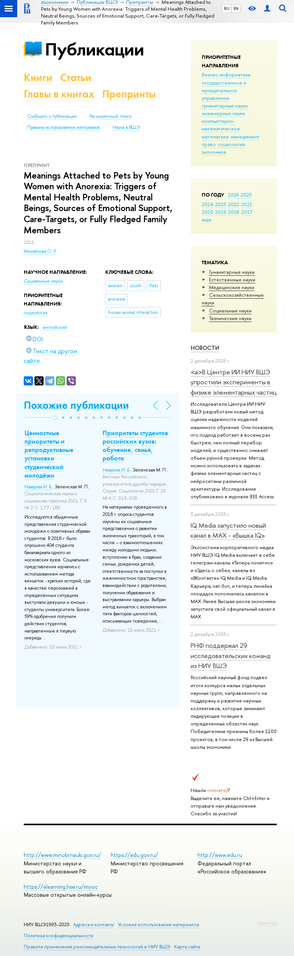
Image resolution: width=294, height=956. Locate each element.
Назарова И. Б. (38, 487)
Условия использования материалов (158, 924)
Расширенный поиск (110, 116)
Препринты (129, 94)
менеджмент (245, 136)
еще (206, 219)
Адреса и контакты (93, 924)
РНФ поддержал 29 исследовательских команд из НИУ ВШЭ (231, 655)
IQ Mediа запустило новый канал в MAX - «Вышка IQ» (228, 530)
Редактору (267, 922)
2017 (246, 211)
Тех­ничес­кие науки (230, 318)
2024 (207, 204)
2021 (246, 204)
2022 (233, 204)
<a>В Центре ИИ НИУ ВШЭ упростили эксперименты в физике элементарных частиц (234, 382)
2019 (220, 211)
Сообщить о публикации (52, 116)
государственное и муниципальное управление (224, 90)
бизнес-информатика (226, 74)
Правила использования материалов (63, 127)
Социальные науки (230, 310)
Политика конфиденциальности (58, 935)
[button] (55, 417)
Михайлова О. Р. (40, 251)
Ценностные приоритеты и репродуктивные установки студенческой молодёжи (49, 454)
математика (215, 136)
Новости (205, 348)
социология (231, 144)
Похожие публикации (76, 405)
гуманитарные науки (225, 105)
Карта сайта (187, 946)
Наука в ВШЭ (126, 127)
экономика (214, 151)
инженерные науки (223, 113)
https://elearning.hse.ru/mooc (61, 886)
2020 (207, 211)
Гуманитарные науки (232, 271)
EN (236, 8)
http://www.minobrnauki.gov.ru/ (62, 854)
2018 (233, 211)
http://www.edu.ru (220, 854)
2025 (246, 194)
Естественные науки (232, 279)
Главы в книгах (59, 94)
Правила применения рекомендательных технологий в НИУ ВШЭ (97, 946)
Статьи (75, 77)
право (209, 144)
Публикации (94, 49)
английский (55, 327)
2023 (220, 204)
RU (227, 8)
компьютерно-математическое (221, 124)
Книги (38, 77)
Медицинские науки (231, 287)
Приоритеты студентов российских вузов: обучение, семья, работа (135, 445)
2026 (233, 194)
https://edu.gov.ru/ (134, 854)
